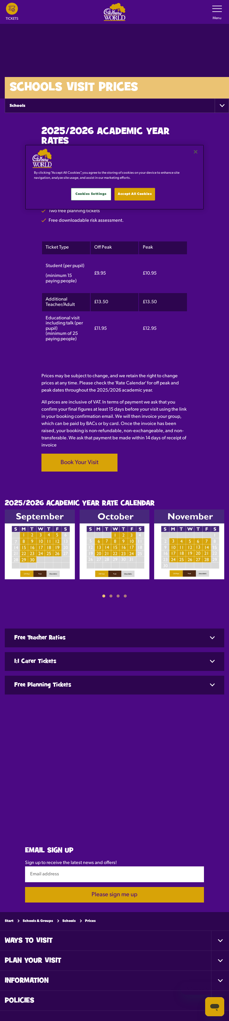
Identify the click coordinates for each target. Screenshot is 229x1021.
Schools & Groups (38, 921)
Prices (90, 921)
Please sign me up (114, 895)
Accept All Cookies (135, 194)
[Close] (195, 151)
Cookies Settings (90, 194)
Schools (17, 106)
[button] (103, 596)
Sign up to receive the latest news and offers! (71, 862)
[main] (114, 177)
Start (9, 921)
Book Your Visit (79, 463)
